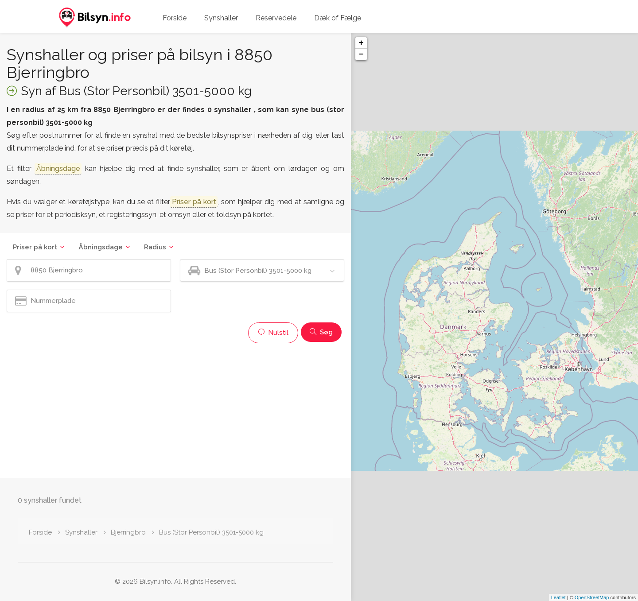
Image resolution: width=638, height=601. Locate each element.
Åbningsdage (100, 247)
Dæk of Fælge (337, 18)
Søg (321, 332)
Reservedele (276, 18)
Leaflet (558, 597)
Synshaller (221, 18)
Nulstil (273, 333)
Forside (175, 18)
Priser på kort (35, 247)
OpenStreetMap (592, 597)
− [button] (361, 54)
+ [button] (361, 43)
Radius (155, 247)
